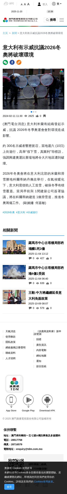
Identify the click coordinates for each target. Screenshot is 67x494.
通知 (38, 361)
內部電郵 (41, 350)
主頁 (5, 33)
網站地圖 (41, 355)
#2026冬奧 (9, 212)
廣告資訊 (41, 344)
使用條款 (11, 336)
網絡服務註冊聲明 (16, 347)
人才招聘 (11, 358)
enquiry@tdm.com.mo (29, 449)
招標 (38, 339)
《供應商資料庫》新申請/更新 (47, 332)
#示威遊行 (32, 212)
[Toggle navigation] (61, 20)
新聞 (14, 33)
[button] (59, 3)
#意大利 (21, 212)
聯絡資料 (11, 352)
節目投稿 (41, 366)
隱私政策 (11, 342)
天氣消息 (11, 331)
